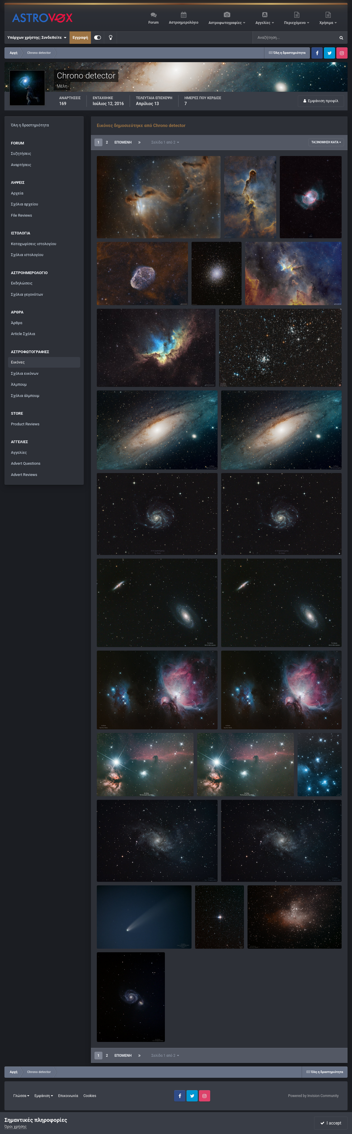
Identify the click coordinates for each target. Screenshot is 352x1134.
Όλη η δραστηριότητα (30, 125)
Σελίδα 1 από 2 (165, 142)
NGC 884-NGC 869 (239, 373)
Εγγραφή (80, 37)
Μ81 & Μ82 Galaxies (118, 633)
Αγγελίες (263, 23)
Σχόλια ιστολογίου (27, 254)
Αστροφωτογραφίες (226, 23)
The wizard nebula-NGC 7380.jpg (129, 373)
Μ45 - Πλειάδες (315, 777)
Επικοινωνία (68, 1096)
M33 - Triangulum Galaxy (122, 868)
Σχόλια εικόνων (24, 373)
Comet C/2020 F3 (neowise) (125, 935)
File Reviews (21, 215)
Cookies (89, 1096)
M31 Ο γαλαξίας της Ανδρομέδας (254, 455)
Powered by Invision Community (313, 1096)
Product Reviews (25, 424)
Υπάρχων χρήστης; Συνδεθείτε (36, 37)
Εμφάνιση (44, 1096)
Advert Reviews (24, 474)
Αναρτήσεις (21, 165)
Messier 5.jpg (207, 286)
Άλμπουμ (19, 384)
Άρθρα (16, 323)
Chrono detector (122, 231)
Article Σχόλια (23, 334)
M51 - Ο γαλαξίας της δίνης (125, 1028)
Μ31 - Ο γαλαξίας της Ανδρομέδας (131, 455)
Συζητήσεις (21, 153)
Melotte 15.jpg (261, 291)
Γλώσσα (21, 1096)
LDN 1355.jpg (112, 224)
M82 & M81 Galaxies (243, 633)
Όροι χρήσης (15, 1126)
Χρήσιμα (326, 23)
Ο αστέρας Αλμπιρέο (217, 929)
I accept (330, 1123)
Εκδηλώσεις (22, 283)
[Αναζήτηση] (282, 37)
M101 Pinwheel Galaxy (120, 541)
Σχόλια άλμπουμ (25, 395)
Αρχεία (17, 193)
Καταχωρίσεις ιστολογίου (33, 244)
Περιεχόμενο (295, 23)
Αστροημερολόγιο (183, 22)
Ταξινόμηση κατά (326, 142)
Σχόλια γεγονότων (27, 294)
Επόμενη (123, 142)
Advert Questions (26, 463)
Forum (153, 22)
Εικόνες (18, 362)
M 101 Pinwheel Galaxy (245, 541)
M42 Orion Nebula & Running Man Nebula (136, 715)
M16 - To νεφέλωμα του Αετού (278, 935)
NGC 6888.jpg (113, 291)
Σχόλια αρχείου (24, 204)
